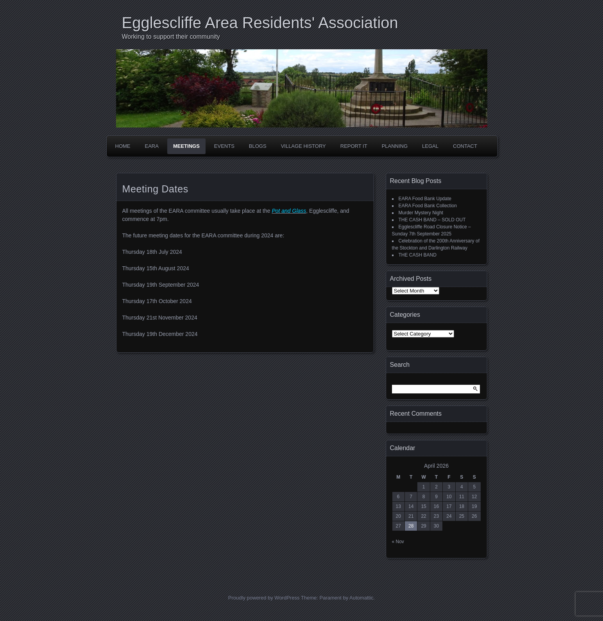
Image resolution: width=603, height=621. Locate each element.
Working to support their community (171, 36)
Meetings (186, 146)
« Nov (398, 541)
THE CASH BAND (418, 255)
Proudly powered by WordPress (264, 598)
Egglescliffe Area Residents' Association (260, 22)
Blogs (258, 146)
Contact (465, 146)
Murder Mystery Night (421, 212)
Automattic (361, 598)
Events (224, 146)
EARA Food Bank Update (425, 198)
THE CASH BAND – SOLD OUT (432, 220)
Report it (353, 146)
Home (123, 146)
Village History (303, 146)
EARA (152, 146)
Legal (430, 146)
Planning (395, 146)
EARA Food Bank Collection (428, 205)
